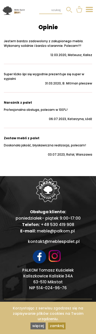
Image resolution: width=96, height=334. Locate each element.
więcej (38, 325)
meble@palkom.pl (56, 231)
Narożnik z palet (18, 102)
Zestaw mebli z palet (21, 138)
